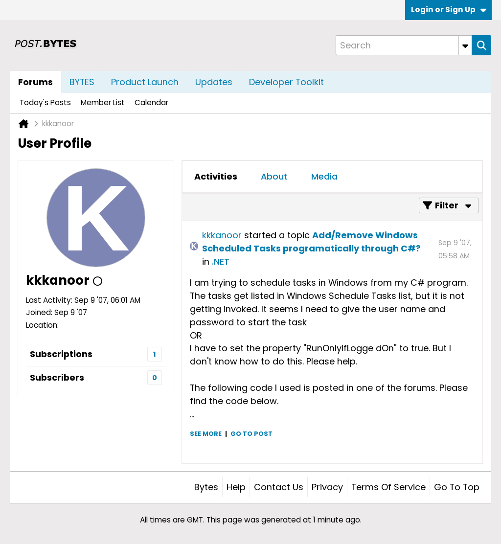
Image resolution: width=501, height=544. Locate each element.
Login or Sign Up (448, 9)
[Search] (404, 45)
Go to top (456, 487)
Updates (213, 82)
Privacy (327, 487)
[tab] (215, 176)
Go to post (251, 434)
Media (324, 176)
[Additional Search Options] (465, 45)
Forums (35, 82)
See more (206, 434)
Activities (215, 176)
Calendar (151, 102)
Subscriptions (61, 354)
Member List (103, 102)
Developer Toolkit (286, 82)
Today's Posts (45, 102)
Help (236, 487)
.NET (220, 261)
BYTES (81, 82)
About (274, 176)
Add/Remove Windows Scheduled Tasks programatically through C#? (311, 241)
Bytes (206, 487)
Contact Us (278, 487)
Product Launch (145, 82)
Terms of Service (388, 487)
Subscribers (57, 377)
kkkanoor (222, 235)
